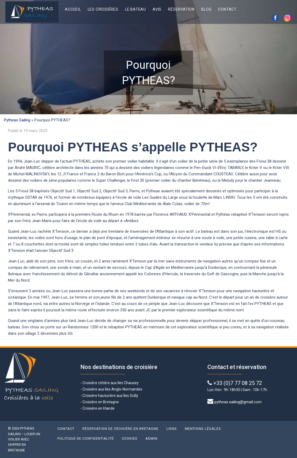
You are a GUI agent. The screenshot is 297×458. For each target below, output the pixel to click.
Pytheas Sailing (17, 120)
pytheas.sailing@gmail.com (238, 402)
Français (260, 17)
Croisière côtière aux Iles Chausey (110, 383)
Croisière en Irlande (98, 408)
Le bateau (135, 9)
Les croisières (103, 9)
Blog (206, 9)
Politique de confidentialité (85, 438)
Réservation (181, 9)
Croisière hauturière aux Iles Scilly (110, 395)
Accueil (73, 9)
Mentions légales (203, 429)
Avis (157, 9)
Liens (171, 429)
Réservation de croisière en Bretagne (120, 429)
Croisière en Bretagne (100, 402)
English (247, 17)
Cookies (129, 438)
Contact (227, 9)
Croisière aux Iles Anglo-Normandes (112, 389)
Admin (151, 438)
